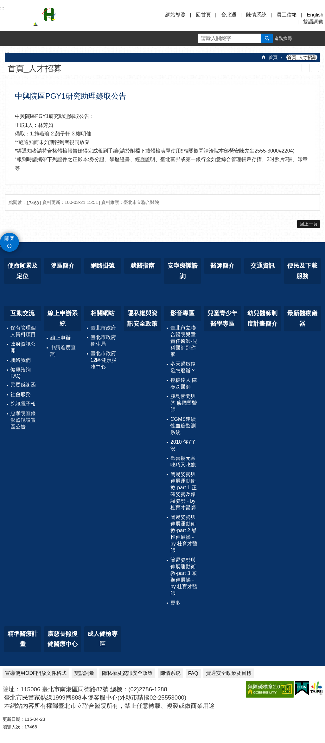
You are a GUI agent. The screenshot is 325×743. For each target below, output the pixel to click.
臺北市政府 (103, 327)
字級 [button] (303, 38)
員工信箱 (287, 14)
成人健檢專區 (102, 639)
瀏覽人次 (11, 726)
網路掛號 (103, 265)
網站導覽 (175, 14)
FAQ (193, 673)
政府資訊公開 (23, 347)
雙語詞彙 (313, 21)
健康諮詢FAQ (20, 373)
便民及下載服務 (302, 270)
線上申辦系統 (63, 318)
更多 (175, 602)
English (315, 14)
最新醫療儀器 (302, 318)
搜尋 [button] (267, 38)
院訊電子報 (23, 404)
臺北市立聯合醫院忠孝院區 (88, 18)
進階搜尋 (283, 38)
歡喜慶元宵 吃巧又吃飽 (183, 461)
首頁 (273, 57)
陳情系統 (256, 14)
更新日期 (11, 719)
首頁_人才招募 (301, 57)
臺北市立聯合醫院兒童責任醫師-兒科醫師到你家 (183, 341)
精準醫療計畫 (23, 639)
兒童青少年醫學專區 (222, 318)
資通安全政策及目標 (229, 673)
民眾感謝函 (23, 385)
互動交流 (22, 313)
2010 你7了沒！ (183, 445)
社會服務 (20, 394)
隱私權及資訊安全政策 (127, 673)
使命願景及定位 (23, 270)
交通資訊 (263, 265)
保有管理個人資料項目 (23, 331)
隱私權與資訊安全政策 (142, 318)
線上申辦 (60, 338)
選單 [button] (13, 18)
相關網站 (103, 313)
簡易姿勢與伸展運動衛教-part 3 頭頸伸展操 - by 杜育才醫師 (183, 576)
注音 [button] (315, 68)
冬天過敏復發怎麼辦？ (183, 367)
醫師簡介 (222, 265)
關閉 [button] (9, 238)
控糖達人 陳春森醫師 (183, 383)
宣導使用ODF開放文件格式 (36, 673)
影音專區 (182, 313)
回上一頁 (308, 223)
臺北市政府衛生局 (103, 341)
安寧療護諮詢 (183, 270)
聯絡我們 (20, 360)
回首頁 (203, 14)
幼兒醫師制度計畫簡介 (262, 318)
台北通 (228, 14)
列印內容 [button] (306, 68)
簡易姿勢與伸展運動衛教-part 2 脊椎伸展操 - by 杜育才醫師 (183, 533)
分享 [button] (317, 38)
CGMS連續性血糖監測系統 (183, 425)
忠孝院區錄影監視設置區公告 (23, 420)
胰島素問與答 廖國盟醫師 (183, 403)
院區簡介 (62, 265)
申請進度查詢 (63, 351)
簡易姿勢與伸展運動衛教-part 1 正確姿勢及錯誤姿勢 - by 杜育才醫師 (183, 491)
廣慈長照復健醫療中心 (63, 639)
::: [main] (7, 51)
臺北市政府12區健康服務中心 (104, 360)
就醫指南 (143, 265)
